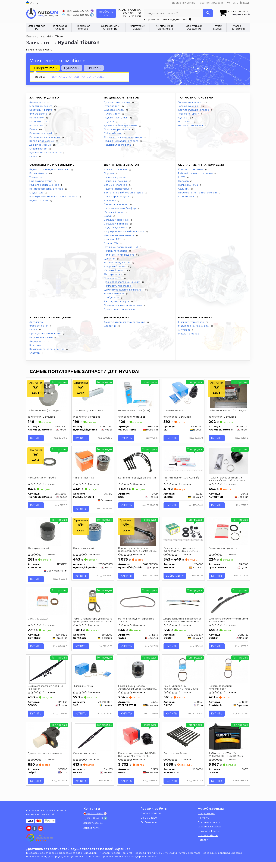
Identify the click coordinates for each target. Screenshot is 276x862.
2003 (61, 77)
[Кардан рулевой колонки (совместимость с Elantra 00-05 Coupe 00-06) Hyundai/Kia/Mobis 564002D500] (138, 533)
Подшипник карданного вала (121, 140)
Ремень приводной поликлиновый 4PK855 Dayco (181, 689)
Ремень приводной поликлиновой (220, 689)
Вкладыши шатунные (116, 223)
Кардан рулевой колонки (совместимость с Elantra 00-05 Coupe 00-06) (137, 550)
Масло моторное (188, 333)
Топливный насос (114, 293)
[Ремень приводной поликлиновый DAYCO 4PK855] (183, 671)
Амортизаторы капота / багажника (125, 322)
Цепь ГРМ (110, 258)
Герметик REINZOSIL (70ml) (134, 410)
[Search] (208, 13)
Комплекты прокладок (117, 285)
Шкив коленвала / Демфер (120, 208)
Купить (36, 438)
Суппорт (183, 117)
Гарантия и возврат (211, 2)
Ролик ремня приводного (44, 137)
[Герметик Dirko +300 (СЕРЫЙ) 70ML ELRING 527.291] (183, 460)
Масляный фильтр (115, 270)
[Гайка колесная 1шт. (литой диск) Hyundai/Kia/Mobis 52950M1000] (228, 394)
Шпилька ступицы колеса (88, 410)
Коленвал (110, 200)
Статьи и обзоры (208, 835)
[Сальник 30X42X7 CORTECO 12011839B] (47, 603)
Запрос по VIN (91, 828)
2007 (92, 77)
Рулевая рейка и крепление (121, 125)
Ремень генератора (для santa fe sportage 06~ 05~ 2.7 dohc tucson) (91, 621)
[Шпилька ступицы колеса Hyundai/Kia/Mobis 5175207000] (92, 393)
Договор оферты (208, 831)
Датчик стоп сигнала (190, 125)
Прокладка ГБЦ (113, 278)
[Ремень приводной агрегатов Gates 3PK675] (138, 603)
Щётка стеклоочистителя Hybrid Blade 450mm (224, 621)
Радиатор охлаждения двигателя (49, 169)
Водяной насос (38, 173)
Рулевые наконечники (117, 102)
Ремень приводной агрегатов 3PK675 (136, 621)
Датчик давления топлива (119, 309)
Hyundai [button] (71, 68)
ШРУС (182, 177)
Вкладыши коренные (116, 219)
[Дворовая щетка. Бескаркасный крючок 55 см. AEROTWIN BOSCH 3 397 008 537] (183, 603)
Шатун (108, 215)
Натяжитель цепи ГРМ (117, 262)
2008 (100, 77)
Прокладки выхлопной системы (123, 305)
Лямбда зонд (112, 297)
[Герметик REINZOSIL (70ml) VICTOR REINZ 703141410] (138, 394)
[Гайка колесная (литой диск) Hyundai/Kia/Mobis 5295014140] (47, 393)
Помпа (33, 129)
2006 (84, 77)
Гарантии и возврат (209, 826)
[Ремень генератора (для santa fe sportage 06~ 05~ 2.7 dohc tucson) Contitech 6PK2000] (92, 603)
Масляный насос (114, 212)
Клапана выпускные (116, 180)
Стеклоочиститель (84, 756)
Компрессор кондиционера (46, 188)
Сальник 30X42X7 (38, 620)
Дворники (110, 325)
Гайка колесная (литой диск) (45, 410)
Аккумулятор (37, 102)
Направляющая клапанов (119, 235)
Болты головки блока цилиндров (123, 192)
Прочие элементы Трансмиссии (197, 192)
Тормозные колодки (190, 102)
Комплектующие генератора (47, 349)
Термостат (36, 177)
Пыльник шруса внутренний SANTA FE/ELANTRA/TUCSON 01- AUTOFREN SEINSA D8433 (227, 479)
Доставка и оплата (183, 2)
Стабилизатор (38, 148)
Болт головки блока (176, 756)
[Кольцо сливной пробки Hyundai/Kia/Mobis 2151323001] (47, 462)
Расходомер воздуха (117, 301)
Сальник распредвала (117, 196)
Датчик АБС (185, 121)
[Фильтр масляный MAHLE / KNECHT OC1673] (92, 461)
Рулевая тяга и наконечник (45, 152)
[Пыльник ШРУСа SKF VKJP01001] (183, 393)
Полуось (183, 180)
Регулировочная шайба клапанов (124, 231)
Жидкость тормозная (191, 322)
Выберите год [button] (44, 68)
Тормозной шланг (189, 113)
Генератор (36, 345)
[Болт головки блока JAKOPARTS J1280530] (183, 739)
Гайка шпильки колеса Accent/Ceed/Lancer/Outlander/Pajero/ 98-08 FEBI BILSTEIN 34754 (138, 689)
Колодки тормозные (41, 140)
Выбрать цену (175, 577)
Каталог (203, 840)
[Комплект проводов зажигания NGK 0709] (138, 462)
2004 (69, 77)
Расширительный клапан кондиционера (53, 196)
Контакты (233, 2)
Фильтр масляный (84, 478)
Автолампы (36, 322)
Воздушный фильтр (41, 109)
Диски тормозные (40, 144)
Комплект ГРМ (38, 121)
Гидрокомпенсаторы (116, 188)
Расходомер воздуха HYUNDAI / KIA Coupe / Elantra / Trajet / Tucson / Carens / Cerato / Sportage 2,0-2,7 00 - (137, 757)
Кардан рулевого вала (117, 144)
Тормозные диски (189, 105)
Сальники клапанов (115, 184)
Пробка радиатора (41, 180)
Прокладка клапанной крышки (122, 281)
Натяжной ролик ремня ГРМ (121, 247)
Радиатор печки (39, 200)
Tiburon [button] (93, 68)
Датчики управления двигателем (124, 289)
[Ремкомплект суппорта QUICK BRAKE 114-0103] (228, 532)
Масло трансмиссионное (193, 325)
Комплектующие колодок (193, 109)
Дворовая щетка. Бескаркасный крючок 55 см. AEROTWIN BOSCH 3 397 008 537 (183, 621)
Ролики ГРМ (36, 125)
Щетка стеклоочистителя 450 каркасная (46, 689)
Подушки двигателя (116, 227)
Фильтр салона (38, 113)
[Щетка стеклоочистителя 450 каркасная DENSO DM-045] (47, 672)
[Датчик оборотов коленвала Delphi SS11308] (47, 739)
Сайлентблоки (113, 133)
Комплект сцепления (191, 169)
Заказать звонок (93, 823)
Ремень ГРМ (37, 117)
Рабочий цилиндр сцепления (195, 173)
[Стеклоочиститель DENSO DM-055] (93, 739)
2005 (77, 77)
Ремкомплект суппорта (223, 549)
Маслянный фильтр (41, 105)
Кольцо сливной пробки (42, 478)
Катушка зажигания (41, 337)
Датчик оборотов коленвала (45, 756)
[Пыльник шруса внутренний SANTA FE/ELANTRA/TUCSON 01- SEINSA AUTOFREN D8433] (228, 461)
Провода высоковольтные (45, 333)
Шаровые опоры (114, 109)
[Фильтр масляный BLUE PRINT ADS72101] (47, 533)
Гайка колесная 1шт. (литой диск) (228, 410)
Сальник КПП (186, 196)
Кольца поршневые (116, 169)
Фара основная (39, 325)
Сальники (184, 188)
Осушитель (36, 192)
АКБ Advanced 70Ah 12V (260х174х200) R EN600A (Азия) (226, 757)
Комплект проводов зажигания (137, 478)
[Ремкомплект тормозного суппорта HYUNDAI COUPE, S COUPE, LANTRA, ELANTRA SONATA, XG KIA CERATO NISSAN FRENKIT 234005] (183, 531)
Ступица (109, 121)
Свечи (33, 156)
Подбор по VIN (106, 13)
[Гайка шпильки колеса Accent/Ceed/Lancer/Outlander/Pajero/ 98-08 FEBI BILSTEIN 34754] (138, 672)
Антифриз (184, 329)
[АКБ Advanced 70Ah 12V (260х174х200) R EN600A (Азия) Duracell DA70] (228, 739)
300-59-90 (76, 11)
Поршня (109, 173)
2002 (54, 77)
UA (29, 2)
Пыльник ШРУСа (188, 184)
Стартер (34, 352)
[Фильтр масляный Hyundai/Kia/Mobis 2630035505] (92, 532)
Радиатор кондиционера (44, 184)
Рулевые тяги (112, 105)
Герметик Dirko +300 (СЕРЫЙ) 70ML (181, 479)
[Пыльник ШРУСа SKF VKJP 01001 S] (92, 671)
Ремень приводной (41, 133)
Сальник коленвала (116, 204)
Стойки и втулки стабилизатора (123, 137)
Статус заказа (206, 813)
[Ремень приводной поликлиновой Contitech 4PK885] (228, 671)
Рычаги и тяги (112, 113)
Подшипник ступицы (116, 117)
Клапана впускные (115, 177)
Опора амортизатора (117, 129)
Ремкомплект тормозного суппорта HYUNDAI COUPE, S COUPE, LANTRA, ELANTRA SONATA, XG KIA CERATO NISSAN (183, 550)
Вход (244, 2)
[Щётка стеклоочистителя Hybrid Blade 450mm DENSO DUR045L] (228, 604)
